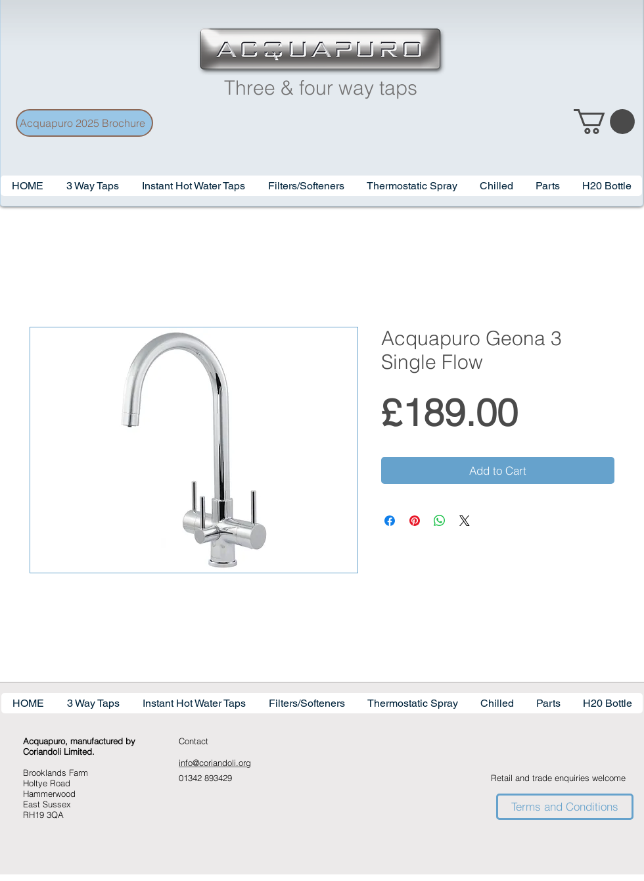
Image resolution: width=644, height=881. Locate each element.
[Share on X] (464, 521)
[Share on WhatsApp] (440, 521)
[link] (604, 121)
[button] (193, 186)
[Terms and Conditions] (564, 807)
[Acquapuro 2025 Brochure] (84, 123)
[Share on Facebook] (390, 521)
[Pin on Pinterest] (415, 521)
